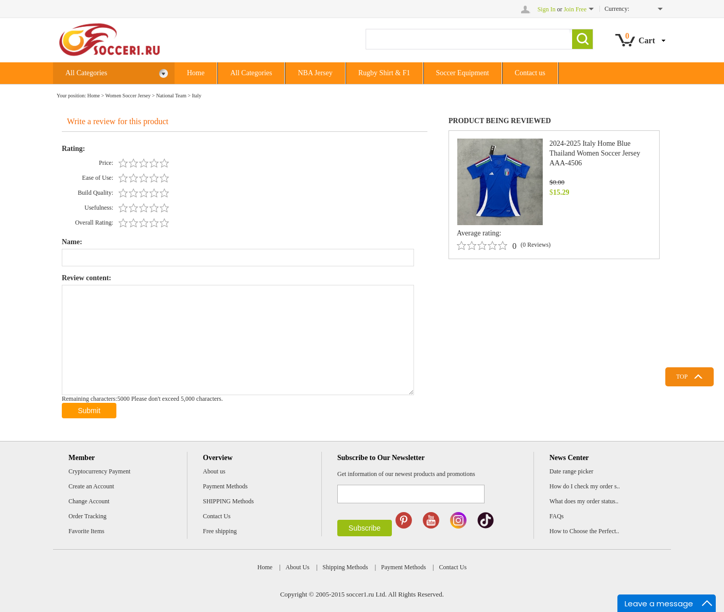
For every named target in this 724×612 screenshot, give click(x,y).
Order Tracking (87, 516)
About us (214, 471)
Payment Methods (225, 486)
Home (195, 73)
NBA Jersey (315, 73)
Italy (196, 95)
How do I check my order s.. (584, 486)
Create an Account (91, 486)
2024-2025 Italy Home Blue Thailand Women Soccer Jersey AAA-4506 (594, 153)
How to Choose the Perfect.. (584, 531)
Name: (72, 242)
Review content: (86, 278)
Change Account (89, 501)
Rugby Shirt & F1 (384, 73)
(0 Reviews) (535, 244)
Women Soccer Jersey (127, 95)
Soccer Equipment (462, 73)
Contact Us (217, 516)
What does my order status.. (583, 501)
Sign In (547, 9)
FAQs (556, 516)
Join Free (575, 9)
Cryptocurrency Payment (99, 471)
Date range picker (571, 471)
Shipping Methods (345, 567)
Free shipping (220, 531)
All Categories (116, 73)
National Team (171, 95)
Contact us (530, 73)
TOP (681, 376)
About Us (297, 567)
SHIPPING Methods (228, 501)
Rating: (73, 148)
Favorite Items (86, 531)
